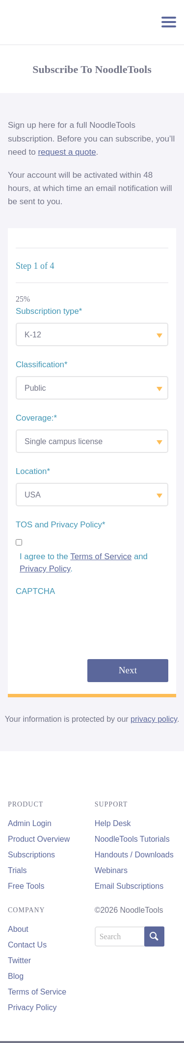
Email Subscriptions (129, 886)
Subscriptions (31, 855)
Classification (41, 364)
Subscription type (49, 311)
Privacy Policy (45, 568)
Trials (17, 870)
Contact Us (27, 945)
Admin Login (30, 823)
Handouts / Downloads (134, 855)
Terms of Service (100, 556)
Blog (16, 976)
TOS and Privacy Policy (60, 524)
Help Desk (113, 823)
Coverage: (36, 418)
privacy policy (154, 719)
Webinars (111, 870)
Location (33, 471)
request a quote (67, 152)
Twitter (19, 960)
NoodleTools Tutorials (132, 839)
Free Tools (26, 886)
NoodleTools (61, 22)
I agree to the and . (84, 562)
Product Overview (39, 839)
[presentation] (90, 622)
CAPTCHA (35, 591)
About (18, 929)
